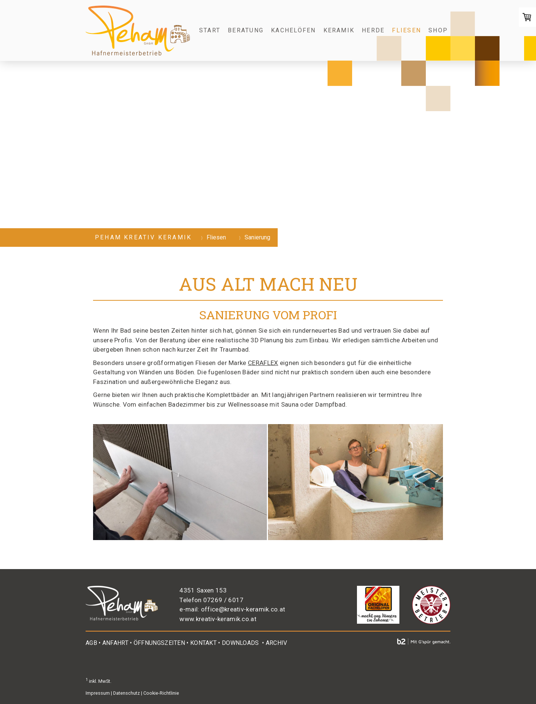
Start (209, 30)
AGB (91, 642)
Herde (373, 30)
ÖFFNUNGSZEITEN (159, 642)
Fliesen (406, 30)
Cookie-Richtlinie (161, 693)
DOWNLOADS (240, 642)
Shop (438, 30)
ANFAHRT (115, 642)
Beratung (246, 30)
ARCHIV (276, 642)
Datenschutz (126, 693)
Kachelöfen (293, 30)
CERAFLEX (263, 362)
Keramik (339, 30)
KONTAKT (203, 642)
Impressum (98, 693)
